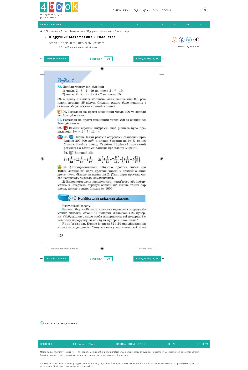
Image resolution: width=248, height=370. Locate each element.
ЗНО (155, 10)
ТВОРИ (166, 10)
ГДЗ (135, 10)
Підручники (120, 10)
